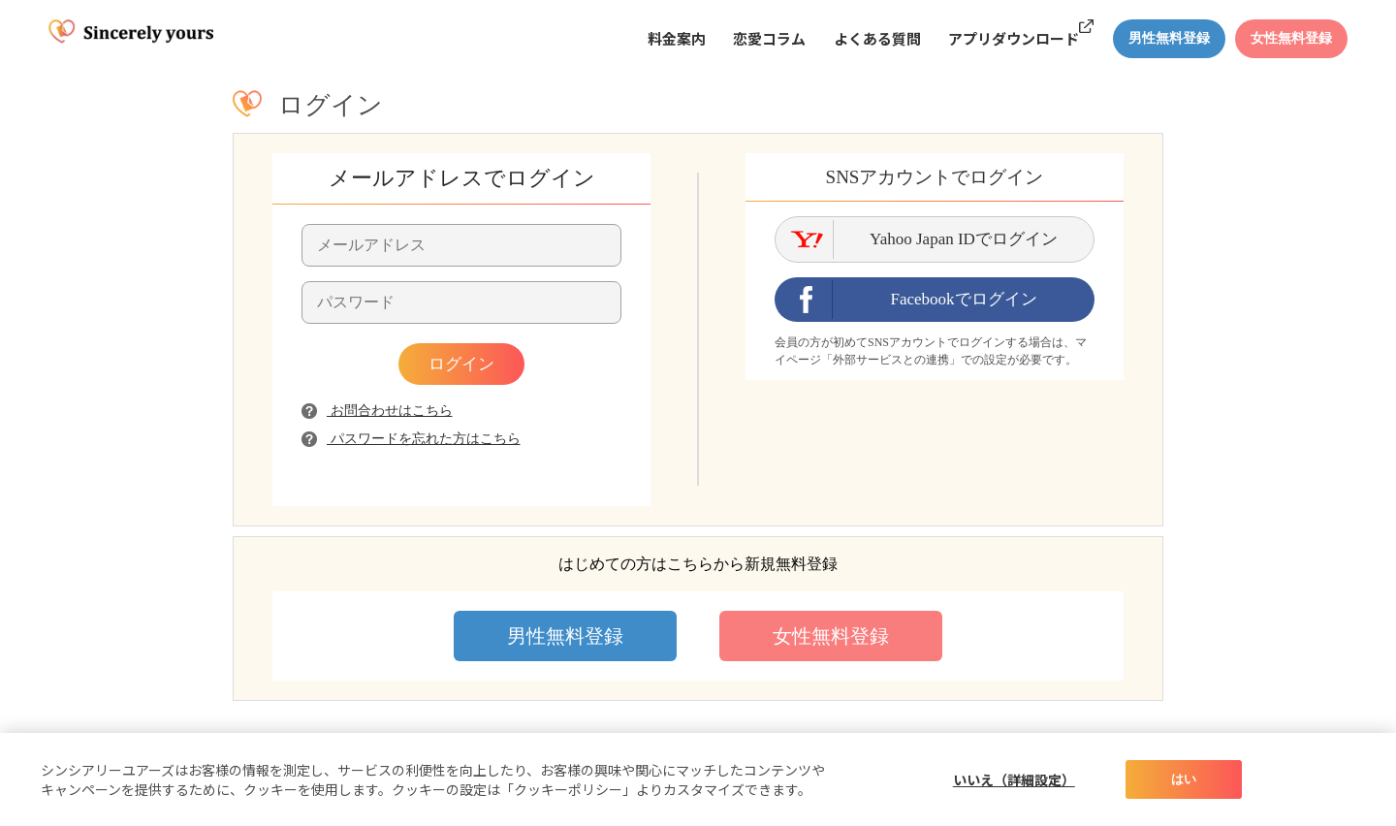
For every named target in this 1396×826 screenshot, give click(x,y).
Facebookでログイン (963, 299)
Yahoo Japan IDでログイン (964, 239)
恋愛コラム (769, 38)
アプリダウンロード (1013, 38)
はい (1183, 779)
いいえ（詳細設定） (1014, 779)
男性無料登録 (565, 636)
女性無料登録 (831, 636)
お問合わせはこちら (377, 410)
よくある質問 (877, 38)
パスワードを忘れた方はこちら (411, 438)
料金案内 (677, 38)
